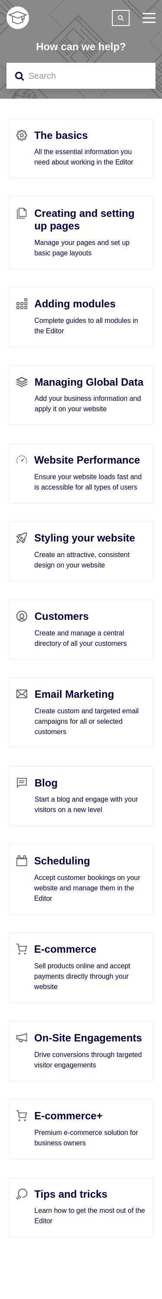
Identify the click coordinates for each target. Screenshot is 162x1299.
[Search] (81, 76)
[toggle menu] (149, 17)
